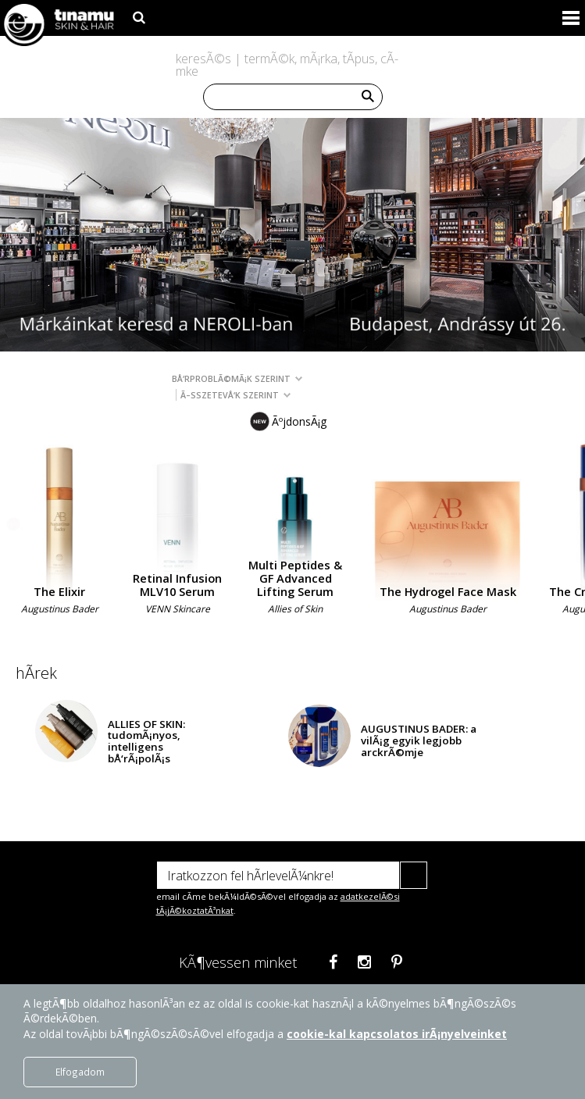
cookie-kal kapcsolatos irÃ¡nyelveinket (397, 1033)
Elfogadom (80, 1071)
